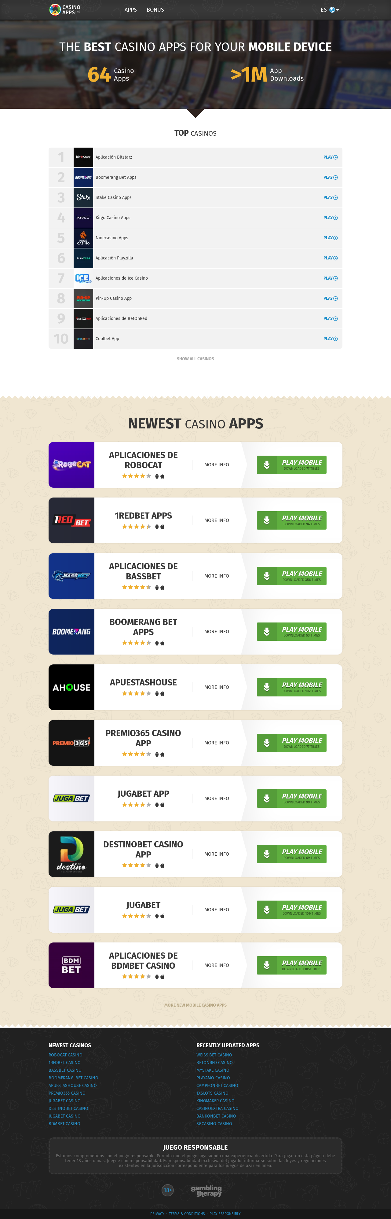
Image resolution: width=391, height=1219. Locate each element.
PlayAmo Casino (213, 1078)
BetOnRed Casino (214, 1062)
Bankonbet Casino (216, 1116)
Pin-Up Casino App (114, 298)
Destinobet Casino (68, 1108)
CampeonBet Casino (217, 1085)
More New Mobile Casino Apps (195, 1005)
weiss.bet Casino (214, 1055)
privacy (157, 1214)
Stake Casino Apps (114, 197)
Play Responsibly (225, 1214)
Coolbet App (107, 338)
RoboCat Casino (65, 1055)
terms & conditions (187, 1214)
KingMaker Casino (215, 1100)
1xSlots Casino (212, 1093)
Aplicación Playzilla (114, 258)
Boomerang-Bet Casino (73, 1078)
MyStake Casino (212, 1070)
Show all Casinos (195, 359)
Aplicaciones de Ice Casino (122, 278)
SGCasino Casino (214, 1123)
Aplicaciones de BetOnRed (121, 318)
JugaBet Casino (65, 1100)
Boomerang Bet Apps (116, 177)
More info (216, 465)
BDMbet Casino (64, 1123)
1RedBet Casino (65, 1062)
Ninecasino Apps (112, 237)
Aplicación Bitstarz (114, 157)
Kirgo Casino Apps (113, 217)
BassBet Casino (65, 1070)
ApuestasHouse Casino (73, 1085)
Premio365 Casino (67, 1093)
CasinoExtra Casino (217, 1108)
